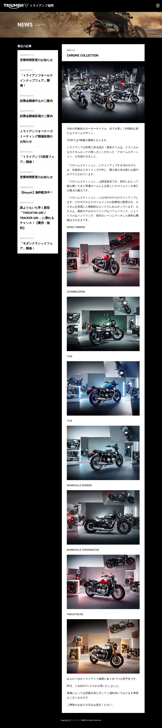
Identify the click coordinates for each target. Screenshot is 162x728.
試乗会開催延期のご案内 (36, 116)
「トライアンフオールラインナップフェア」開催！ (36, 80)
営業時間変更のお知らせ (36, 60)
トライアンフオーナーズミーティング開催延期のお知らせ (36, 136)
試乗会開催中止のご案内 (36, 101)
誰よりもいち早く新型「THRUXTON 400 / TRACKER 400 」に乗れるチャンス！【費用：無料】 (37, 217)
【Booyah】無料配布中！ (36, 192)
